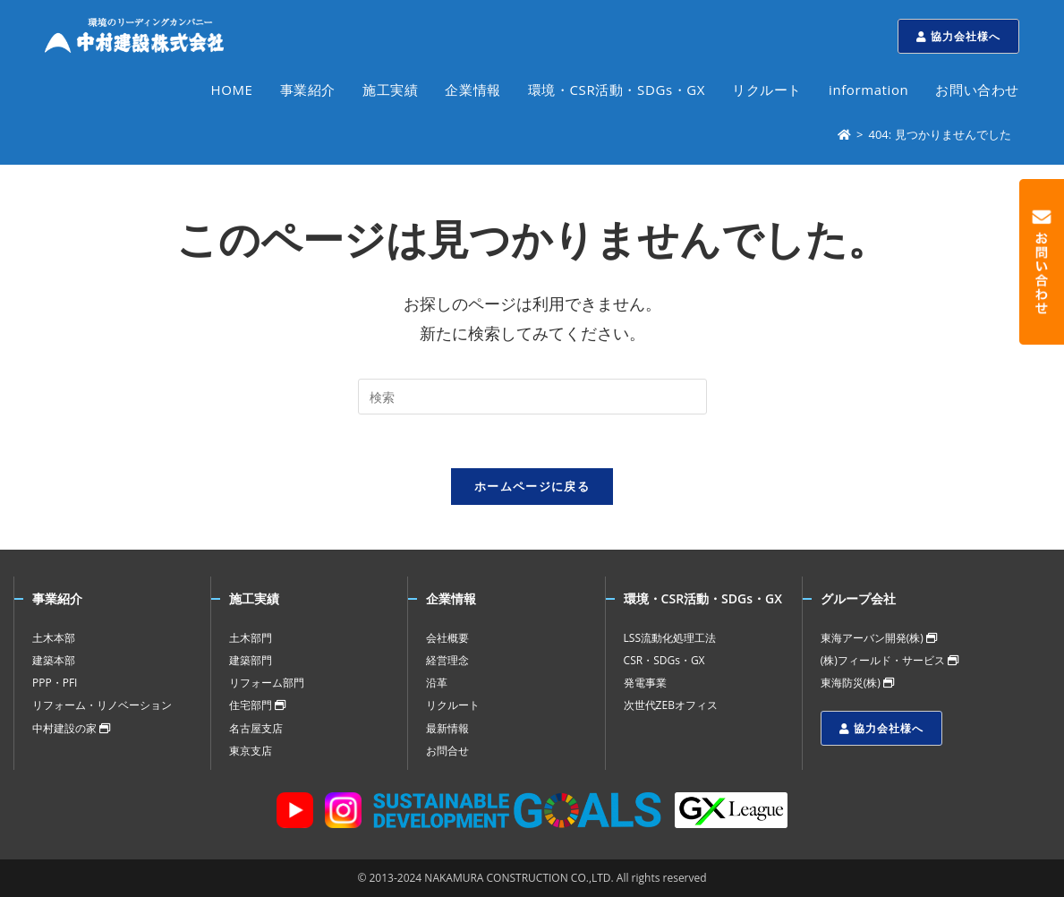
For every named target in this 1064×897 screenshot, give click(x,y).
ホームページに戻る (532, 486)
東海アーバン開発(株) (879, 637)
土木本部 (53, 637)
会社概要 (447, 637)
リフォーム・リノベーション (102, 705)
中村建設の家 (71, 728)
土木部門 (250, 637)
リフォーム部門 (266, 682)
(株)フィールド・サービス (889, 660)
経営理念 (447, 660)
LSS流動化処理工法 (670, 637)
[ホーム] (844, 134)
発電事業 (645, 682)
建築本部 (53, 660)
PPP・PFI (54, 682)
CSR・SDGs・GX (664, 660)
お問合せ (447, 750)
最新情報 (447, 728)
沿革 (436, 682)
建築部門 (250, 660)
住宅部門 (257, 705)
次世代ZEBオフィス (671, 705)
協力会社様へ (958, 36)
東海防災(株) (857, 682)
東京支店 (250, 750)
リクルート (453, 705)
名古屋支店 (256, 728)
